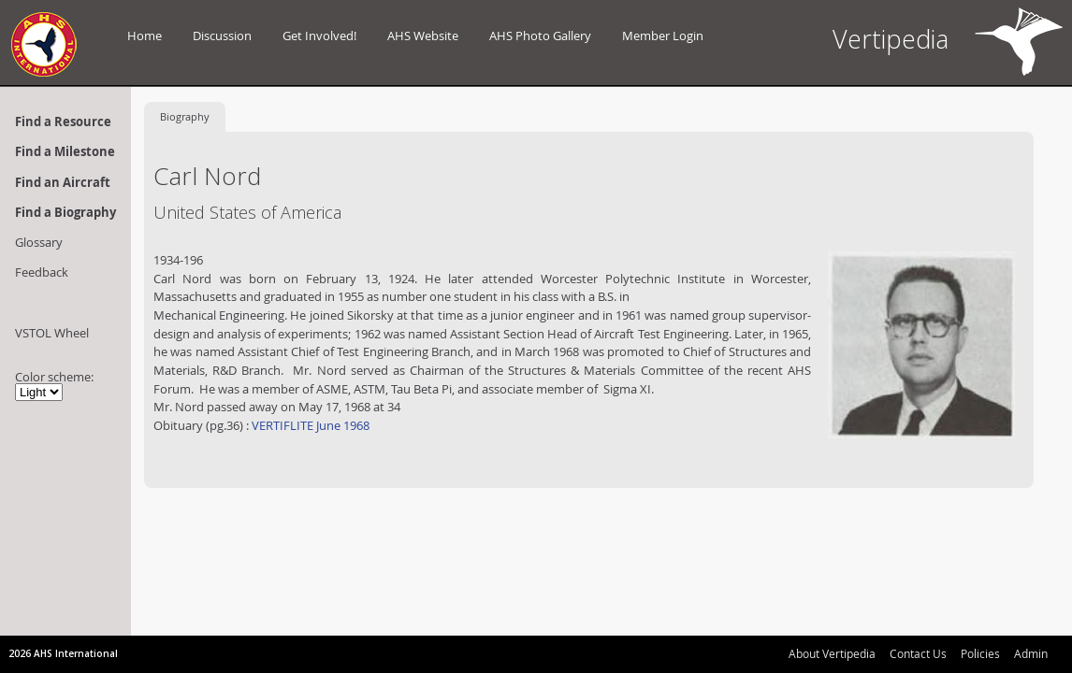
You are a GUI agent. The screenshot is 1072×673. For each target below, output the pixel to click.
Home (144, 35)
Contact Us (918, 653)
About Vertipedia (832, 653)
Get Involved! (319, 35)
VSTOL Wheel (52, 332)
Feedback (41, 272)
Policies (980, 653)
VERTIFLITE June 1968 (309, 425)
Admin (1031, 653)
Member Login (662, 35)
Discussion (222, 35)
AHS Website (422, 35)
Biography (185, 116)
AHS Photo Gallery (540, 35)
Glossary (39, 242)
